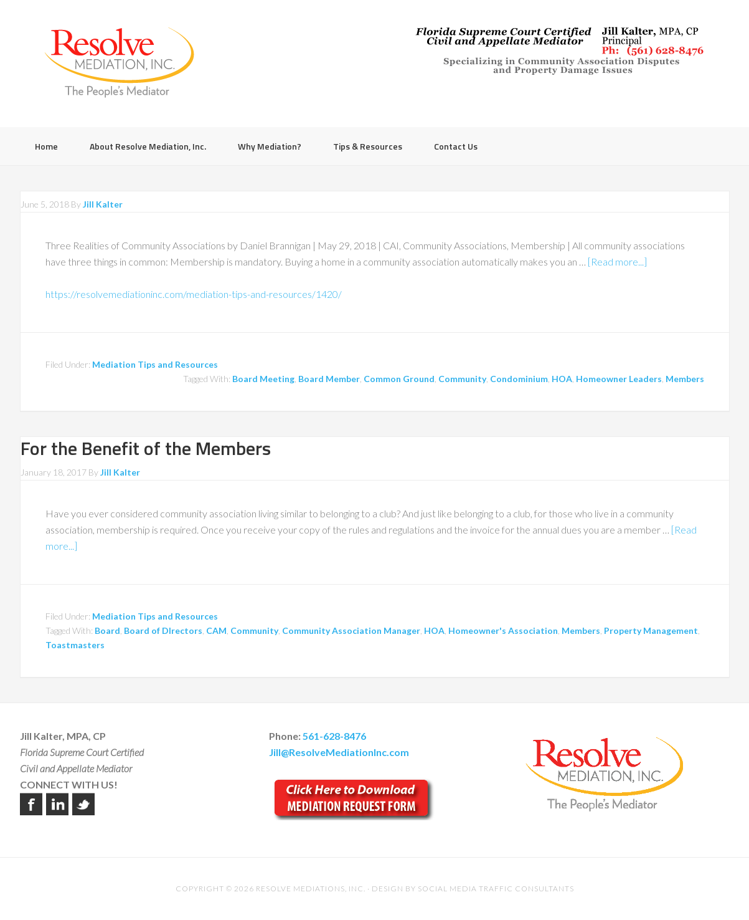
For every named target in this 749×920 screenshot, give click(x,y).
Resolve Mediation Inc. (119, 62)
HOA (562, 378)
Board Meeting (263, 378)
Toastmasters (75, 645)
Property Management (651, 630)
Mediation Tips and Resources (155, 364)
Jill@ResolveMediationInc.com (339, 752)
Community (462, 378)
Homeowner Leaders (619, 378)
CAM (216, 630)
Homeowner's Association (503, 630)
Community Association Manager (351, 630)
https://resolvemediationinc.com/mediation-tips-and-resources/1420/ (193, 294)
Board (107, 630)
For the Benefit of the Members (146, 448)
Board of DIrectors (163, 630)
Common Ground (399, 378)
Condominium (519, 378)
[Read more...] (617, 261)
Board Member (329, 378)
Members (685, 378)
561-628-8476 (334, 736)
